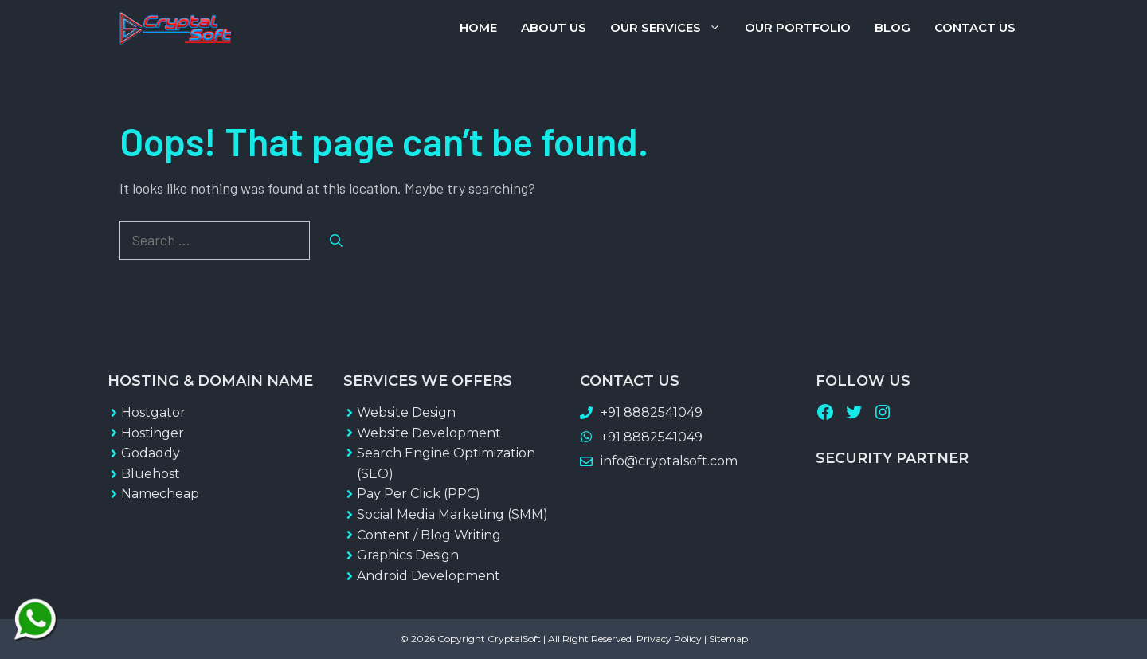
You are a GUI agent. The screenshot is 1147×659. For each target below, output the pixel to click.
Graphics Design (408, 555)
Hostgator (153, 412)
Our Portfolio (798, 27)
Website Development (429, 433)
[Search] (336, 240)
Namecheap (160, 493)
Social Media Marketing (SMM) (452, 514)
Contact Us (975, 27)
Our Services (671, 28)
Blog (892, 27)
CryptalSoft (514, 639)
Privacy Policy (669, 639)
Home (478, 27)
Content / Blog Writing (429, 535)
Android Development (428, 575)
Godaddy (150, 453)
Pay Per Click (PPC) (418, 493)
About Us (553, 27)
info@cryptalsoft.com (669, 461)
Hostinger (152, 433)
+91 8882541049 (652, 412)
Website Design (406, 412)
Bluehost (150, 473)
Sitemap (728, 639)
